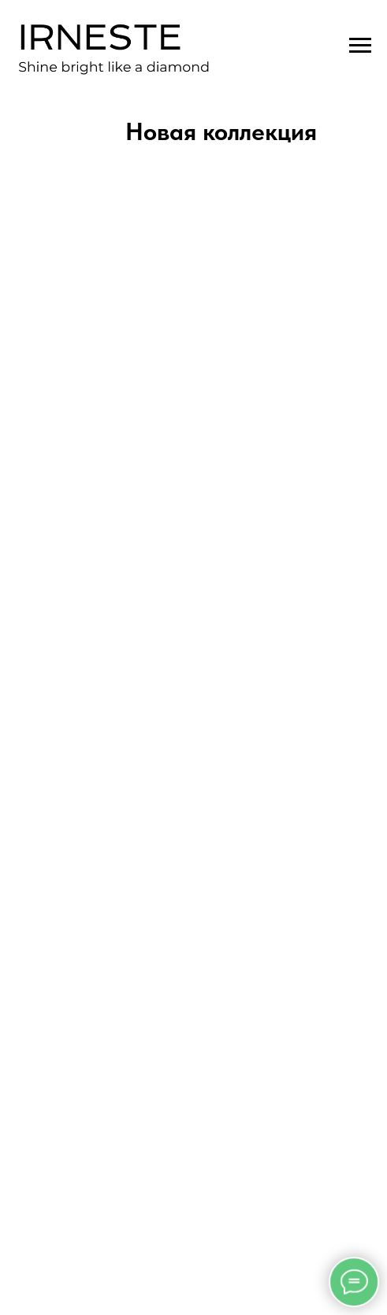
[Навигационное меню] (360, 46)
